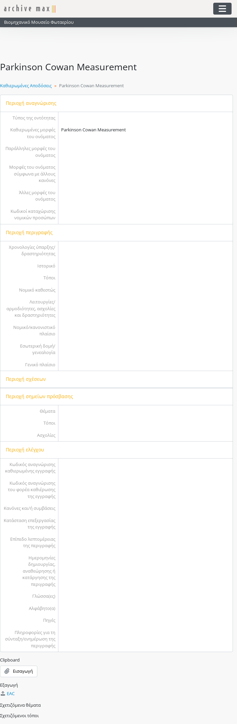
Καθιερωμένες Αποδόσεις (26, 85)
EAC (7, 693)
